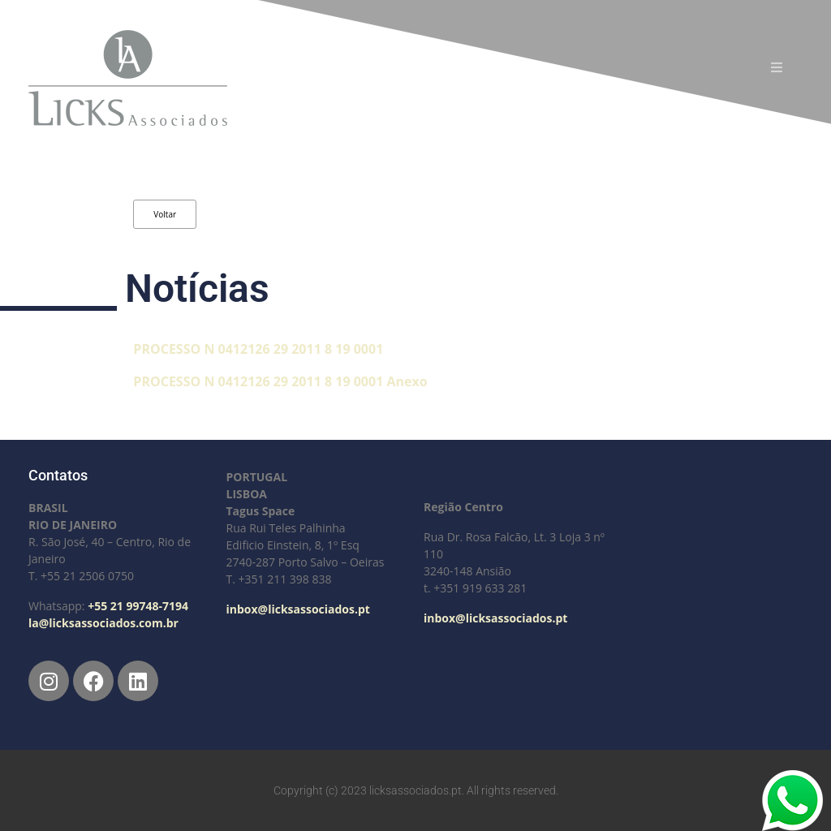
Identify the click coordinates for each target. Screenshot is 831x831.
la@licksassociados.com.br (103, 623)
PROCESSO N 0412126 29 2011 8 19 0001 (258, 349)
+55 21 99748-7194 (138, 606)
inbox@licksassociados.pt (298, 609)
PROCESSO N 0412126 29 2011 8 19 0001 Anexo (280, 381)
